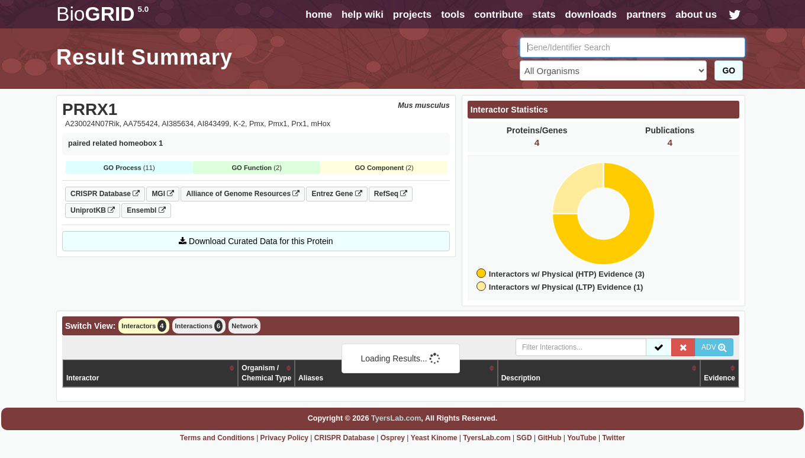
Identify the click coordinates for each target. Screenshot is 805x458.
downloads (591, 14)
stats (543, 14)
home (318, 14)
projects (412, 14)
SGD (524, 438)
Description (520, 378)
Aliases (310, 378)
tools (453, 14)
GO (728, 70)
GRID (102, 14)
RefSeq (391, 194)
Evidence (719, 378)
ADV (714, 347)
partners (646, 14)
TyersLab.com (396, 418)
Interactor (82, 378)
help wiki (363, 14)
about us (696, 14)
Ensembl (146, 210)
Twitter (614, 438)
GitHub (549, 438)
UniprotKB (92, 210)
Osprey (393, 438)
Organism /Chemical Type (266, 373)
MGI (163, 194)
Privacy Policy (284, 438)
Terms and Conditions (217, 438)
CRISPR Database (105, 194)
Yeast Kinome (434, 438)
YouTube (582, 438)
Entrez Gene (336, 194)
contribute (498, 14)
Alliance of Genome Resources (243, 194)
